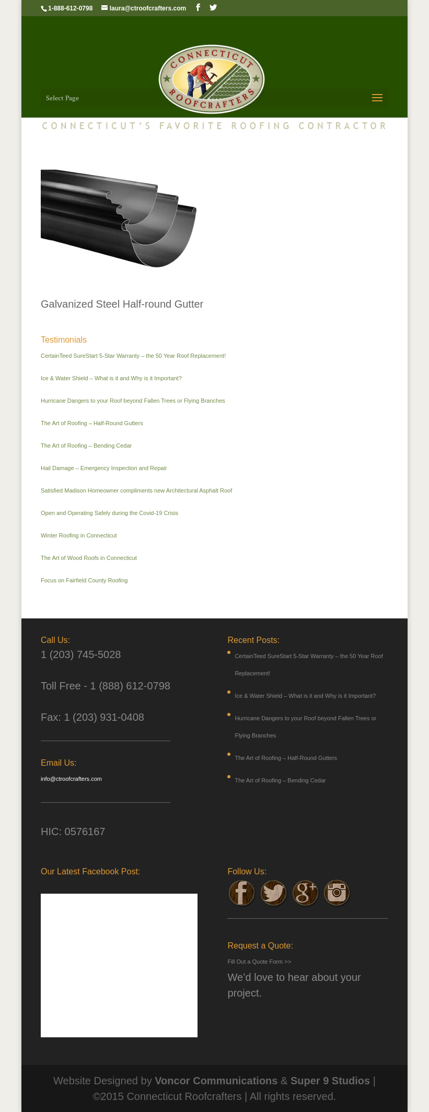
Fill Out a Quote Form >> (259, 961)
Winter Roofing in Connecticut (79, 535)
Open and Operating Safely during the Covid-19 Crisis (109, 513)
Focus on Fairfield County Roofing (84, 580)
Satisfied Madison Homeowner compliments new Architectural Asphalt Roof (136, 490)
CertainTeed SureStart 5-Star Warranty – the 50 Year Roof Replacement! (133, 356)
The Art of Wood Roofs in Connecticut (89, 558)
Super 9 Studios (330, 1080)
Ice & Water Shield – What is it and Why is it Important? (111, 378)
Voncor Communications (216, 1080)
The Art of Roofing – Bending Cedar (86, 445)
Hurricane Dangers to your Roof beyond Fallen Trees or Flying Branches (133, 400)
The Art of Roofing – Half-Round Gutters (92, 423)
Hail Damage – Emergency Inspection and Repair (104, 468)
